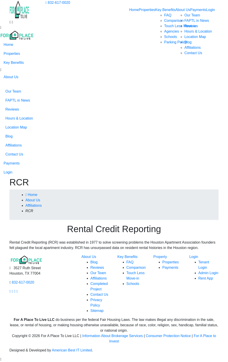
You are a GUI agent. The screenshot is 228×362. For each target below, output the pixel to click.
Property (160, 257)
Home (134, 10)
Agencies (171, 31)
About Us (182, 10)
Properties (147, 10)
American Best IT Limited (72, 350)
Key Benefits (165, 10)
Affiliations (192, 47)
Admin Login (208, 273)
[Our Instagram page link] (12, 291)
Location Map (195, 37)
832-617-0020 (57, 2)
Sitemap (97, 311)
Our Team (192, 15)
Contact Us (193, 53)
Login (210, 10)
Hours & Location (198, 31)
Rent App (205, 278)
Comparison (173, 20)
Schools (170, 37)
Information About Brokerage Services (112, 336)
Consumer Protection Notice (168, 336)
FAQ (167, 15)
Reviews (191, 26)
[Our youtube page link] (15, 291)
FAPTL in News (196, 20)
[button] (0, 70)
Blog (188, 42)
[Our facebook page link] (10, 291)
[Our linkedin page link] (17, 291)
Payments (198, 10)
